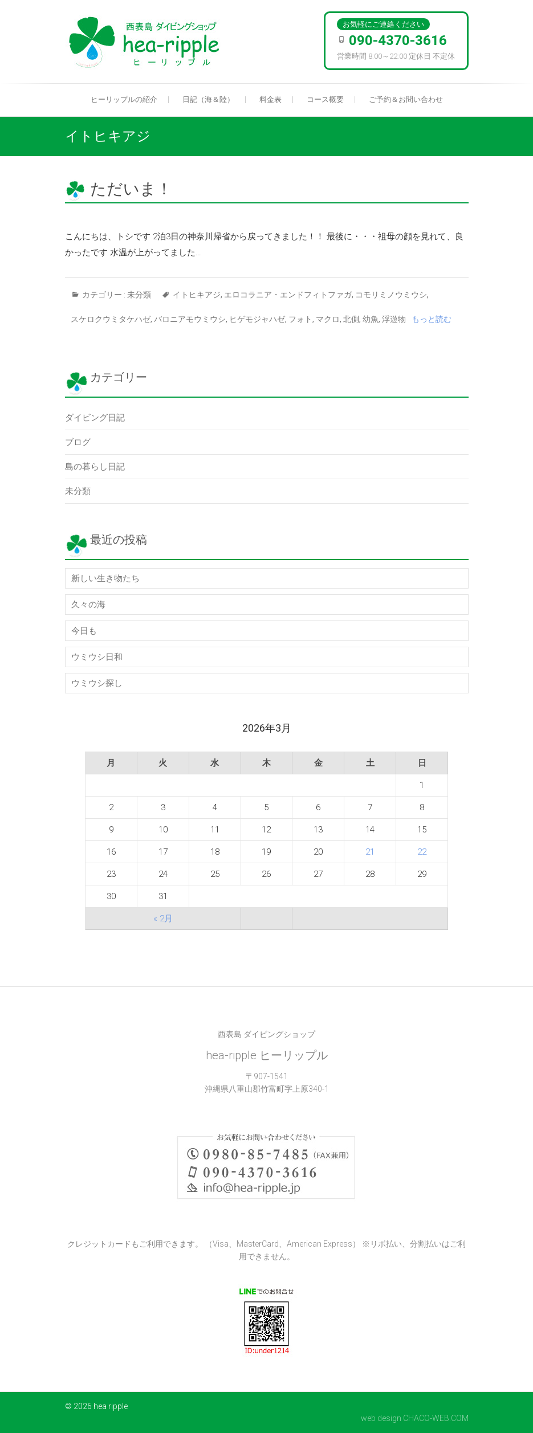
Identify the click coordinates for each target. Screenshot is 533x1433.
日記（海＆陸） (208, 99)
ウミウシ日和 (97, 657)
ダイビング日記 (95, 418)
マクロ (328, 319)
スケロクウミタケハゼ (110, 319)
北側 (351, 319)
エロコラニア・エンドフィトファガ (288, 294)
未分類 (139, 294)
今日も (84, 631)
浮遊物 (394, 319)
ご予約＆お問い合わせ (406, 99)
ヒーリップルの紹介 (124, 99)
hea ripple (110, 1406)
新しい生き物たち (105, 578)
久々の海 (88, 604)
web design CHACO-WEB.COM (415, 1418)
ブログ (78, 442)
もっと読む (431, 319)
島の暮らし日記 (95, 467)
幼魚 (371, 319)
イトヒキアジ (197, 294)
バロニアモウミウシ (190, 319)
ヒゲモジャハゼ (257, 319)
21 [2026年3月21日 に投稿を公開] (370, 852)
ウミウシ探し (97, 683)
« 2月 (163, 918)
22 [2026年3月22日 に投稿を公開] (421, 852)
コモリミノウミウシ (391, 294)
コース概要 (325, 99)
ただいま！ (131, 188)
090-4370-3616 (398, 40)
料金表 (270, 99)
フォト (300, 319)
